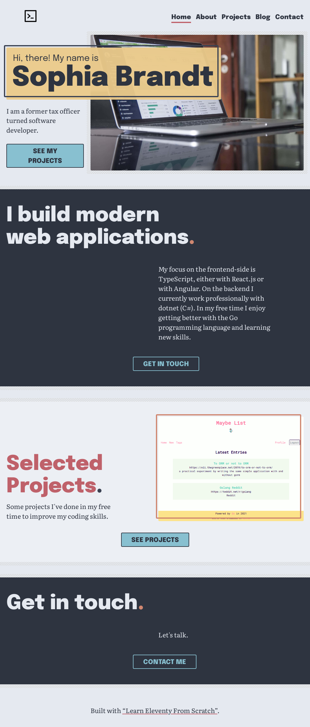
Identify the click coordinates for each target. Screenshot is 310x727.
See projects (155, 540)
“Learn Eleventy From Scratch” (169, 710)
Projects (236, 17)
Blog (263, 17)
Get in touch (166, 364)
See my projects (45, 156)
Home (181, 17)
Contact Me (164, 662)
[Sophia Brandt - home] (30, 17)
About (206, 17)
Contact (289, 17)
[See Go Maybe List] (231, 469)
